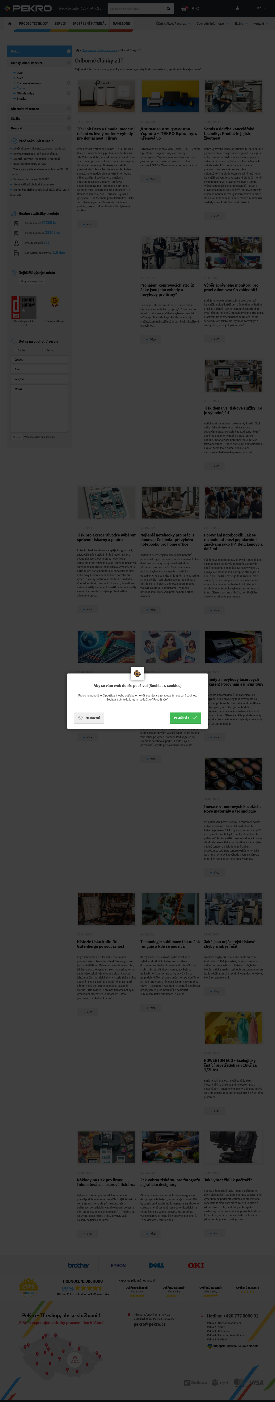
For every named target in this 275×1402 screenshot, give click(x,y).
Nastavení (89, 717)
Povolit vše (185, 717)
